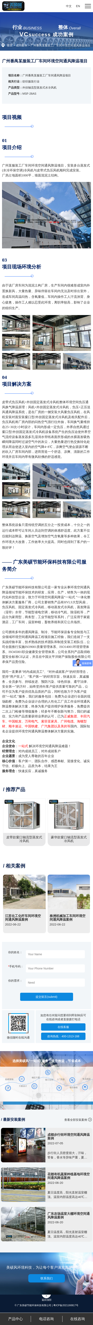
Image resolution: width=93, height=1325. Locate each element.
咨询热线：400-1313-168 (63, 1036)
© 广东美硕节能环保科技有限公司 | (34, 1305)
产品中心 (15, 1319)
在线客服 (63, 1027)
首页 (10, 45)
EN (78, 6)
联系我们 (46, 1278)
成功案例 (21, 45)
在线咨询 (77, 1319)
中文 (69, 6)
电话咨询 (46, 1319)
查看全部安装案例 (75, 1119)
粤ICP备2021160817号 (65, 1305)
